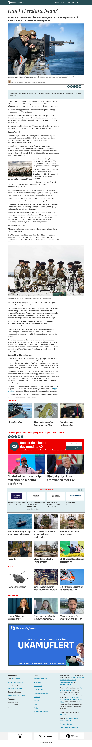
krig (35, 435)
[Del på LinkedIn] (74, 88)
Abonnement (38, 688)
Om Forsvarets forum (40, 681)
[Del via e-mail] (77, 88)
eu (45, 435)
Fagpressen (63, 717)
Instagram (37, 703)
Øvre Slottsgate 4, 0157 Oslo (16, 697)
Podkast (68, 3)
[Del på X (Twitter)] (71, 88)
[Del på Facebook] (68, 88)
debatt (54, 435)
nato (24, 435)
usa (49, 435)
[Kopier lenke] (80, 88)
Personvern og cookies (41, 695)
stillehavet (12, 435)
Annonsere (37, 684)
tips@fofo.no (16, 681)
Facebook (37, 699)
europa (41, 435)
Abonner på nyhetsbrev (41, 714)
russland (61, 435)
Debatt (62, 3)
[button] (82, 492)
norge (19, 435)
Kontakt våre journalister (15, 684)
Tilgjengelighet (38, 692)
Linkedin (36, 706)
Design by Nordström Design (69, 730)
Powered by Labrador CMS (46, 744)
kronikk (30, 435)
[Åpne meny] (82, 4)
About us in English (66, 726)
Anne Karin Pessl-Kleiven (15, 690)
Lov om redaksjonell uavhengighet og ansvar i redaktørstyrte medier (72, 682)
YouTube (36, 710)
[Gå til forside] (21, 3)
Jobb (73, 3)
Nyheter (57, 3)
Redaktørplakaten (65, 686)
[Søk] (77, 3)
